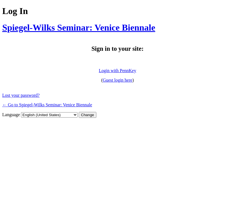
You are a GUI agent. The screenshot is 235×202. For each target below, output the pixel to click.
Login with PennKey (117, 70)
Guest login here (117, 80)
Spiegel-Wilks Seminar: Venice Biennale (78, 27)
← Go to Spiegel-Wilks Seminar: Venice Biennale (47, 104)
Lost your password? (20, 95)
